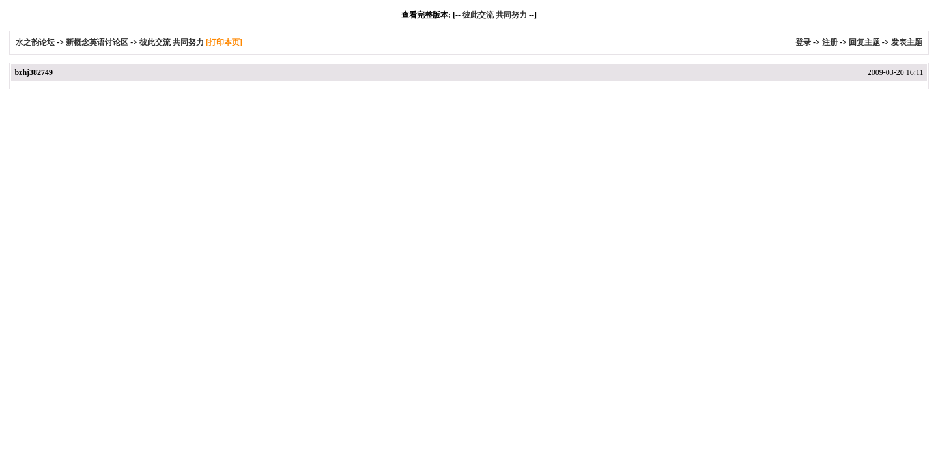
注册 (830, 42)
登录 (803, 42)
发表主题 (906, 42)
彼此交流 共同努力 (494, 15)
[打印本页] (224, 42)
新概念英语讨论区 (97, 42)
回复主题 (864, 42)
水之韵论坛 (35, 42)
